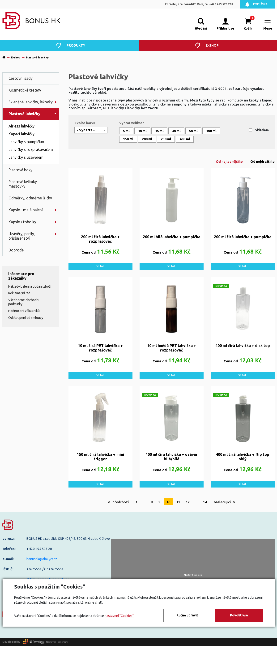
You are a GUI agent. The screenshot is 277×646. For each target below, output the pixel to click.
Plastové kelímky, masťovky (23, 184)
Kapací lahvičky (21, 134)
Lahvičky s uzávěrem (26, 157)
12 (188, 502)
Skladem (262, 130)
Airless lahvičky (21, 126)
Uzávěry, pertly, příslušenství (22, 236)
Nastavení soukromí (57, 641)
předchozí (118, 502)
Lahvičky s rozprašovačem (31, 149)
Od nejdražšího (262, 161)
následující (224, 502)
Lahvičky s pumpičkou (27, 142)
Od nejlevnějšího (229, 161)
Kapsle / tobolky (22, 222)
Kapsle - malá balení (26, 210)
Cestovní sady (21, 78)
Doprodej (17, 250)
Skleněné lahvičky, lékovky (31, 102)
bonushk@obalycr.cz (41, 559)
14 (205, 502)
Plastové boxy (20, 170)
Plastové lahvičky (24, 114)
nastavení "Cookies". (119, 616)
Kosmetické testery (25, 90)
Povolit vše (239, 615)
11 (178, 502)
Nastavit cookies (193, 575)
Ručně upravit (187, 615)
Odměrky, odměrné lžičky (30, 198)
